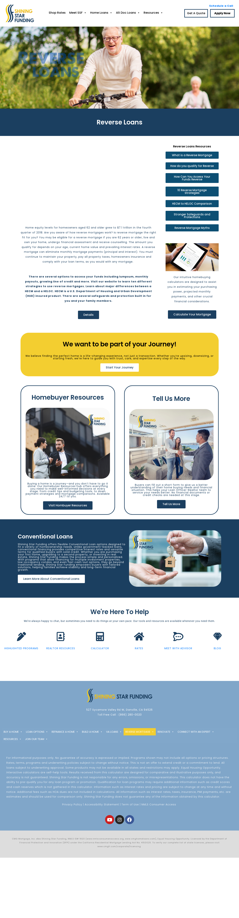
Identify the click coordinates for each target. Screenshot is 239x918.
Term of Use (130, 804)
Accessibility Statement (102, 804)
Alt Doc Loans (128, 12)
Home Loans (101, 12)
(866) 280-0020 (130, 714)
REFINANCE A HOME (65, 731)
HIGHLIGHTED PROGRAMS (21, 651)
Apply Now (222, 13)
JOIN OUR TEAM (36, 739)
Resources (153, 12)
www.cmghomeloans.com (140, 838)
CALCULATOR (100, 651)
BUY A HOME (13, 731)
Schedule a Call (221, 6)
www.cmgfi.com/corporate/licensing (119, 846)
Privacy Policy (72, 804)
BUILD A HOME (92, 731)
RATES (139, 651)
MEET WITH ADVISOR (178, 651)
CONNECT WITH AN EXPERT (196, 731)
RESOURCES (12, 739)
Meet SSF (78, 12)
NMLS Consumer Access (158, 804)
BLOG (217, 651)
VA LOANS (114, 731)
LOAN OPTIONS (37, 731)
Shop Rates (57, 13)
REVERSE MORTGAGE (139, 731)
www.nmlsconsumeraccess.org (105, 838)
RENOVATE (166, 731)
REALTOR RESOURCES (60, 651)
